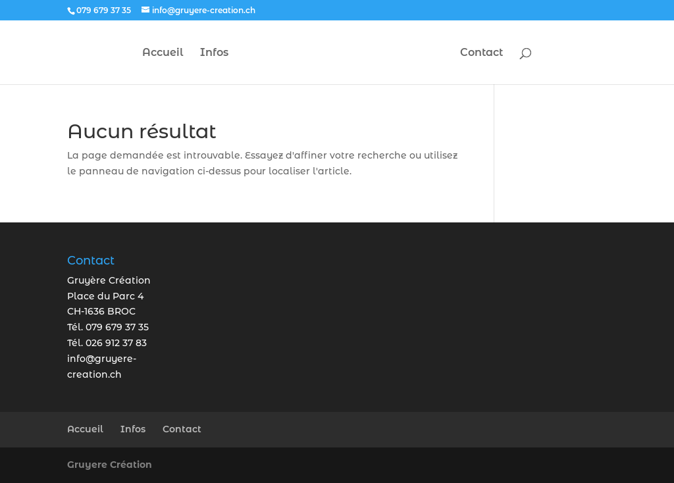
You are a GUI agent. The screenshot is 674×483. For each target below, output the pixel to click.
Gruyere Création (109, 464)
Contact (481, 53)
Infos (214, 53)
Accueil (162, 53)
